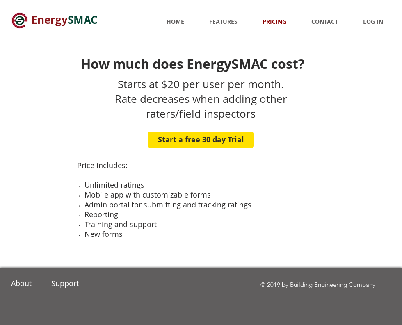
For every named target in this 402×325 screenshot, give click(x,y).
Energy (64, 19)
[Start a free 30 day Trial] (201, 140)
